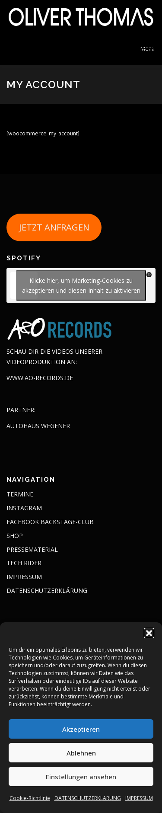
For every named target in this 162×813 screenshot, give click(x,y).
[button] (149, 633)
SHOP (14, 535)
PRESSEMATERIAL (32, 549)
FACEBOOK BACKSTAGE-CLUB (50, 522)
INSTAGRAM (24, 508)
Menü (147, 48)
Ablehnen (81, 753)
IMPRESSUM (139, 798)
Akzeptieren (81, 729)
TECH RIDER (23, 563)
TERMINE (19, 494)
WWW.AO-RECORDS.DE (39, 378)
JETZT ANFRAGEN (54, 227)
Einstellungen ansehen (81, 776)
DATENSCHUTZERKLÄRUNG (87, 798)
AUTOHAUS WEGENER (38, 426)
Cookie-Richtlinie (30, 798)
